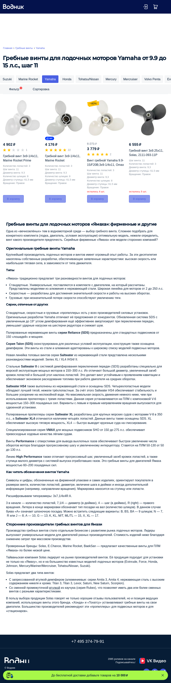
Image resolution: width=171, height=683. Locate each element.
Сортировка (41, 89)
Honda (67, 79)
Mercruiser (130, 79)
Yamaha (50, 79)
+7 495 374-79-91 (87, 641)
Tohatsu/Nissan (88, 79)
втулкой (54, 587)
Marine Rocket (28, 79)
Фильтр (14, 89)
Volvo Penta (152, 79)
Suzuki (7, 79)
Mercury (111, 79)
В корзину (13, 198)
